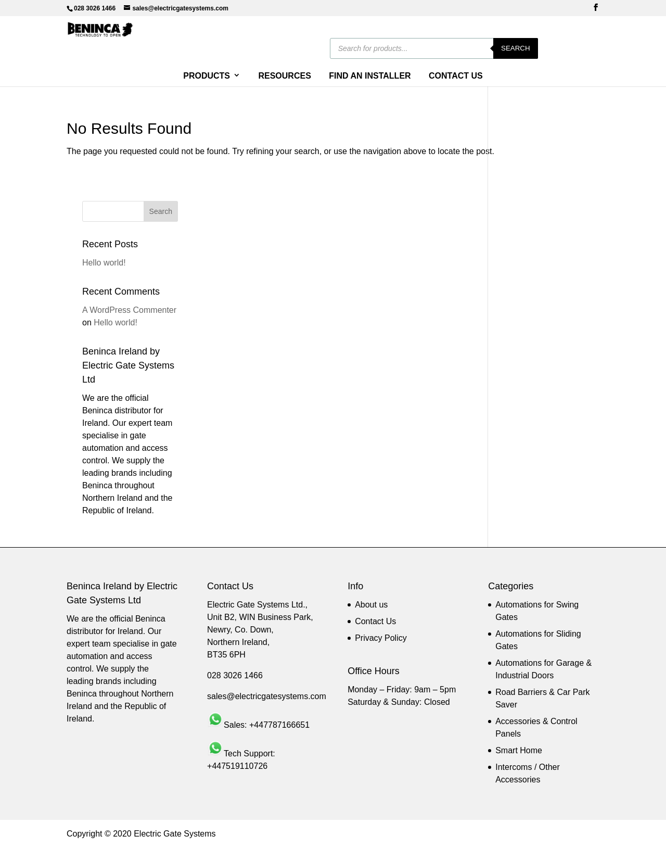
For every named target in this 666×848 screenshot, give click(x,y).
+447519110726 (237, 766)
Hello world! (104, 262)
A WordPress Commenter (129, 310)
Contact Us (375, 621)
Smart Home (518, 750)
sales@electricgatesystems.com (266, 696)
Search (577, 48)
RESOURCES (284, 75)
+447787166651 (279, 724)
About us (371, 604)
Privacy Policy (381, 638)
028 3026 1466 (235, 675)
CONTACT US (456, 75)
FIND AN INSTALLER (370, 75)
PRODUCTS (206, 75)
